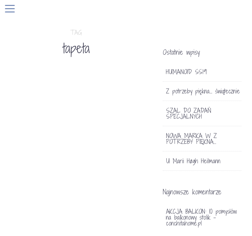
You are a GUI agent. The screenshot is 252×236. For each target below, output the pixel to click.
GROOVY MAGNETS (106, 153)
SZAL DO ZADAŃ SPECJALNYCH (188, 113)
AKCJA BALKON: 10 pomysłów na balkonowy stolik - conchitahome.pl (201, 217)
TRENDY (42, 135)
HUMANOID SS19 (186, 72)
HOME (24, 135)
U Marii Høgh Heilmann (193, 161)
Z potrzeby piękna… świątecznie (203, 91)
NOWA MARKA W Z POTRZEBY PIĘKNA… (191, 138)
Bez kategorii (107, 135)
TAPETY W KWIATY (33, 162)
